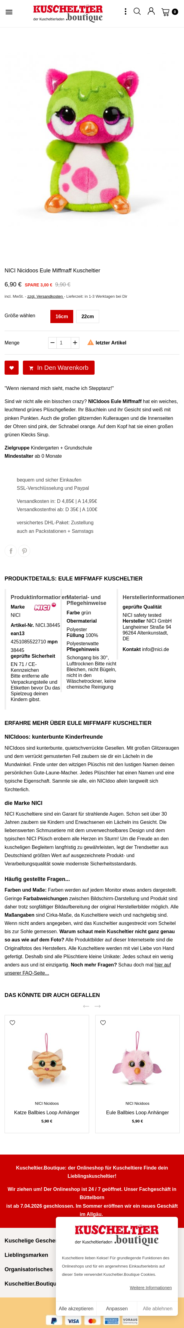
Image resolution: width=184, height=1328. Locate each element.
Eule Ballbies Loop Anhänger (137, 1112)
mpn (52, 641)
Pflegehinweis (83, 649)
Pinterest (24, 551)
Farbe (73, 612)
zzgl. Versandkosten (45, 296)
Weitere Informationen (151, 1287)
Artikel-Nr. (22, 625)
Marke (18, 606)
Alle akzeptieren (76, 1308)
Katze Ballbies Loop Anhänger (46, 1112)
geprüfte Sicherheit (33, 656)
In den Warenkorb (58, 367)
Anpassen (117, 1308)
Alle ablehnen (157, 1308)
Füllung (75, 635)
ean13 (17, 633)
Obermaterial (82, 621)
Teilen (10, 551)
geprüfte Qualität (142, 606)
